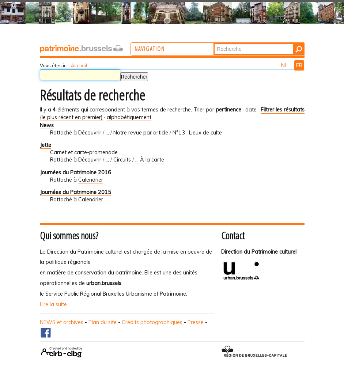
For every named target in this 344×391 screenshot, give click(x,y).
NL (285, 65)
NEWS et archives (61, 322)
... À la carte (149, 159)
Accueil (79, 65)
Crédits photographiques (152, 322)
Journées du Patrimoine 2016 (75, 172)
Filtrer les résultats (283, 109)
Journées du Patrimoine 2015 (75, 192)
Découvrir (89, 132)
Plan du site (102, 322)
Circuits (122, 159)
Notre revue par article (140, 132)
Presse (196, 322)
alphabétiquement (129, 117)
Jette (45, 145)
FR (299, 65)
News (47, 125)
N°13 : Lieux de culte (197, 132)
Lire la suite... (55, 304)
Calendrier (90, 179)
